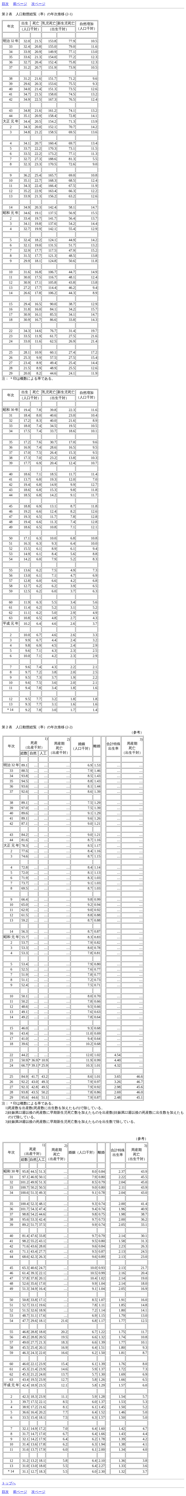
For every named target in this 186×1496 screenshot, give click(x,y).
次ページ (38, 4)
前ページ (20, 4)
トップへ (9, 1483)
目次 (5, 4)
